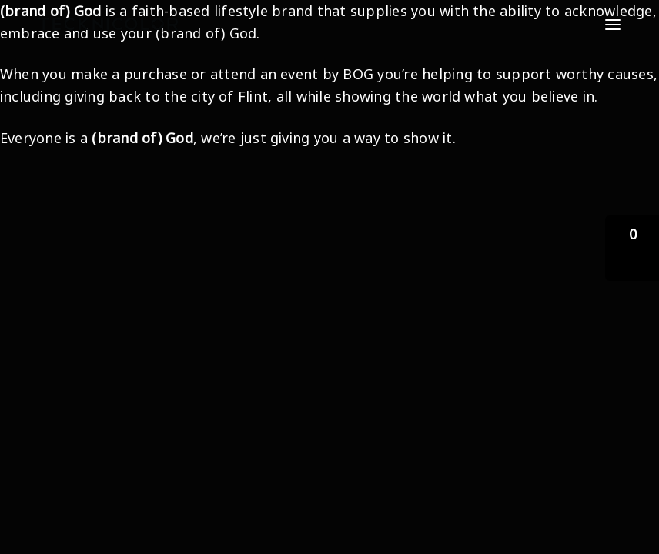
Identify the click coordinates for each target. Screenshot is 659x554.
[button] (632, 248)
